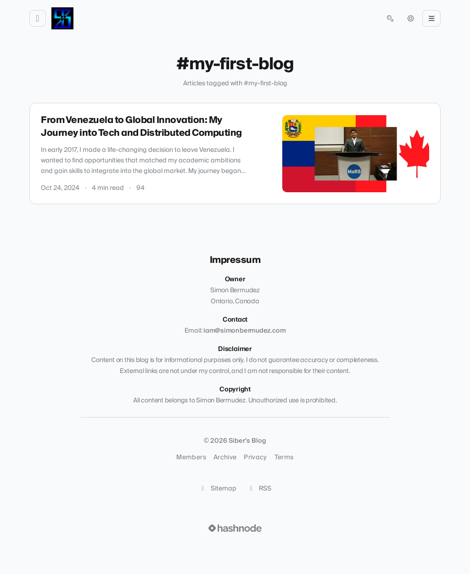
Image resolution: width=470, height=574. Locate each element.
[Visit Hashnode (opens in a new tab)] (235, 528)
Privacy (255, 457)
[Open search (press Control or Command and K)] (390, 18)
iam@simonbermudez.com (244, 330)
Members (191, 457)
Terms (284, 457)
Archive (224, 457)
